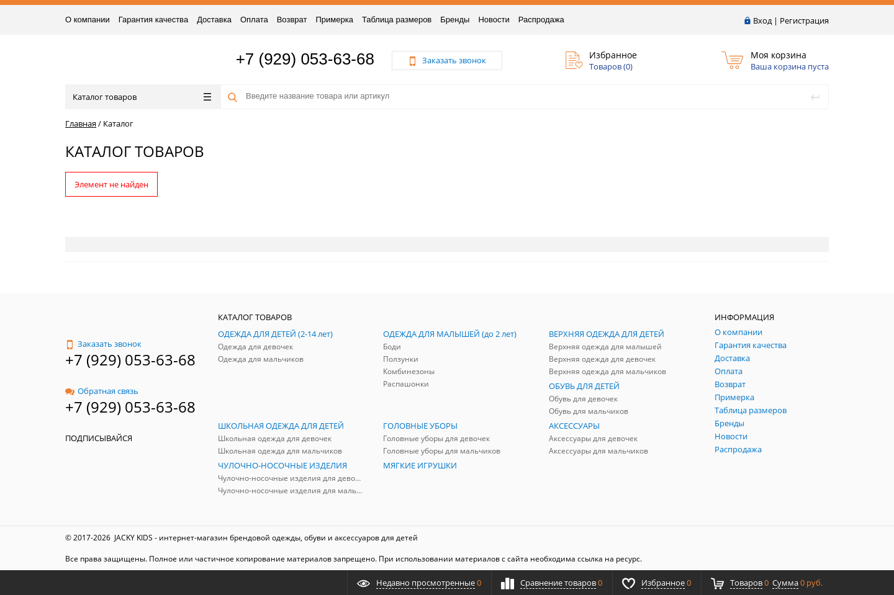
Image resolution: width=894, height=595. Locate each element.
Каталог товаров (142, 96)
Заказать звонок (103, 343)
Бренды (454, 19)
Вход (762, 20)
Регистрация (804, 20)
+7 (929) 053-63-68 (305, 59)
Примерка (334, 19)
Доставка (214, 19)
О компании (87, 19)
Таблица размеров (396, 19)
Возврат (292, 19)
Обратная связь (101, 390)
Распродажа (541, 19)
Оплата (254, 19)
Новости (493, 19)
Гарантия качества (153, 19)
